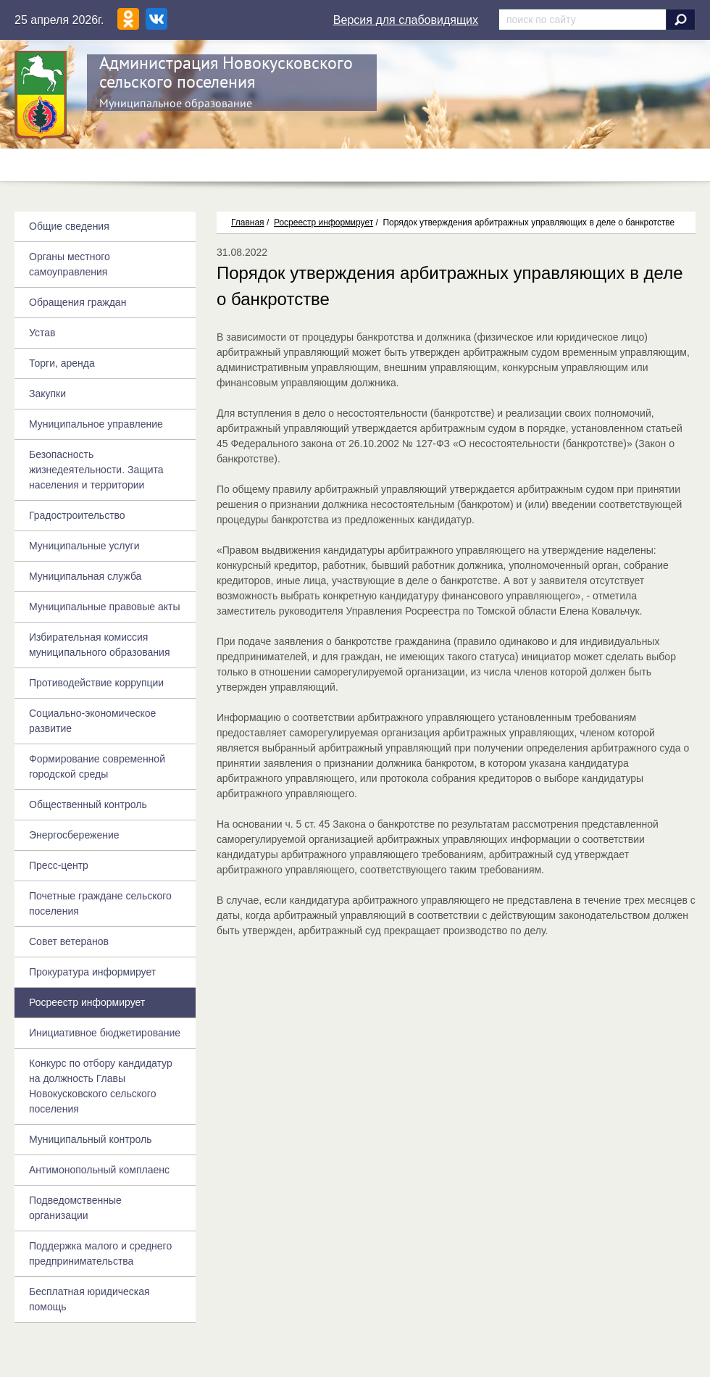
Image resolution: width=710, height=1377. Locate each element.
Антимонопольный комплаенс (99, 1170)
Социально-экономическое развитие (92, 720)
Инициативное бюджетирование (104, 1033)
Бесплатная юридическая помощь (89, 1299)
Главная (247, 222)
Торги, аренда (62, 363)
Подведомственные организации (75, 1207)
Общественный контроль (88, 804)
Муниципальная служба (85, 576)
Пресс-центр (58, 865)
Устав (42, 332)
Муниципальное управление (96, 424)
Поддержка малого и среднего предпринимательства (100, 1253)
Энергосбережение (74, 835)
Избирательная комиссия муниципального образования (99, 644)
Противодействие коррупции (96, 682)
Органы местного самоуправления (69, 264)
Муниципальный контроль (90, 1139)
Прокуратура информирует (92, 972)
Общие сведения (69, 226)
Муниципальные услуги (84, 546)
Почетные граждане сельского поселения (100, 903)
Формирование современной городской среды (97, 766)
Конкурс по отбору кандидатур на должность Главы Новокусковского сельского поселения (100, 1086)
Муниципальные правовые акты (104, 606)
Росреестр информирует (323, 222)
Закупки (47, 393)
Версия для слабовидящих (405, 20)
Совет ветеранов (69, 941)
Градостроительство (77, 515)
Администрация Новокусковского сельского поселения (226, 72)
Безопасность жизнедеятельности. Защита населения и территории (96, 470)
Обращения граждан (77, 302)
